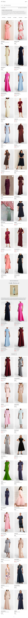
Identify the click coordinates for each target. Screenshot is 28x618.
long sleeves (20, 17)
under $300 (3, 17)
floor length (9, 17)
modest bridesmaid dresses (14, 5)
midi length (14, 17)
